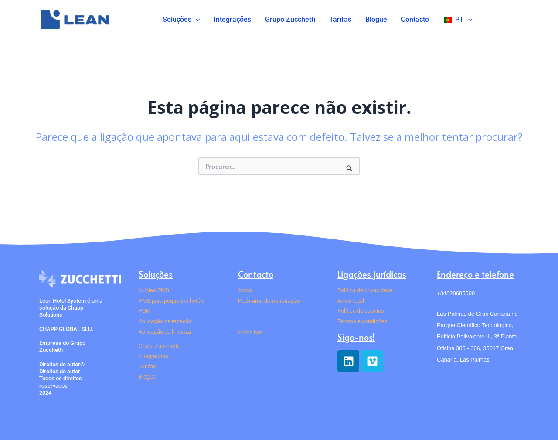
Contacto (415, 19)
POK (144, 310)
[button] (195, 19)
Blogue (376, 19)
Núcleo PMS (154, 290)
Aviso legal (350, 300)
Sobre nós (250, 332)
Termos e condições (362, 321)
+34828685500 (456, 293)
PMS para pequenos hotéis (172, 300)
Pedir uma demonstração (269, 300)
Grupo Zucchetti (290, 19)
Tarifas (340, 19)
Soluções (181, 19)
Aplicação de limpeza (165, 331)
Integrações (232, 19)
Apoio (245, 290)
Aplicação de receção (165, 321)
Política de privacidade (365, 290)
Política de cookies (360, 310)
